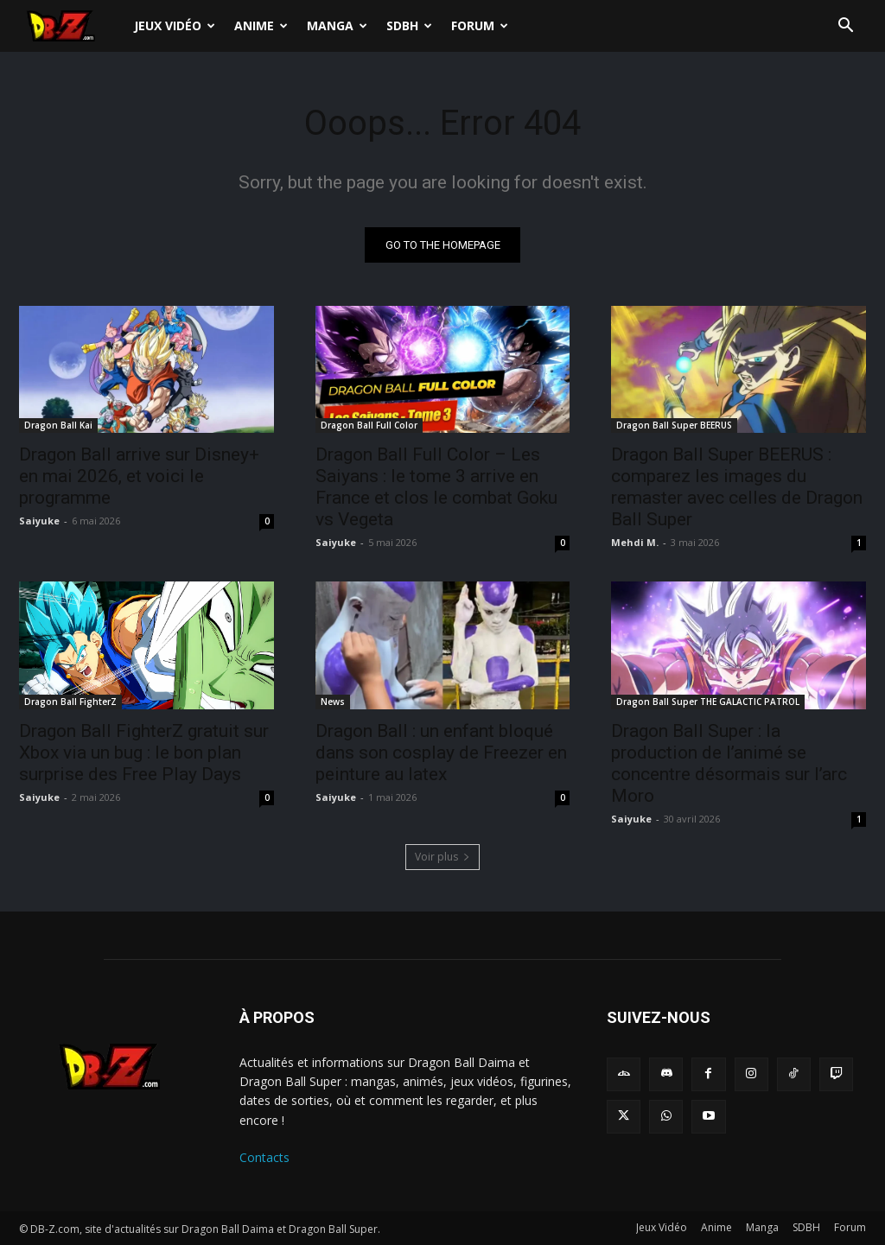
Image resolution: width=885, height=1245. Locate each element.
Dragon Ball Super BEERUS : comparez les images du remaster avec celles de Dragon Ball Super (737, 487)
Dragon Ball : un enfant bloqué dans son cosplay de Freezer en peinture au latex (441, 752)
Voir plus (442, 856)
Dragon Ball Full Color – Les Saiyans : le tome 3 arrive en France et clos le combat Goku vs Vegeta (436, 487)
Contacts (264, 1157)
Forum (479, 25)
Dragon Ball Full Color (369, 425)
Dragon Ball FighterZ (70, 702)
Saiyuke (39, 520)
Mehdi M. (635, 542)
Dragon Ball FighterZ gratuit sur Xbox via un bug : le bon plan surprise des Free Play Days (144, 752)
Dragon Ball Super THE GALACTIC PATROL (707, 702)
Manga (337, 25)
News (333, 702)
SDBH (409, 25)
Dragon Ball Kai (58, 425)
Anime (261, 25)
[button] (845, 27)
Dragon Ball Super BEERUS (674, 425)
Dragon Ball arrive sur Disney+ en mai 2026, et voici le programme (139, 476)
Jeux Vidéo (174, 25)
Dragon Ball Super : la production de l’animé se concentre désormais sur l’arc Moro (729, 763)
